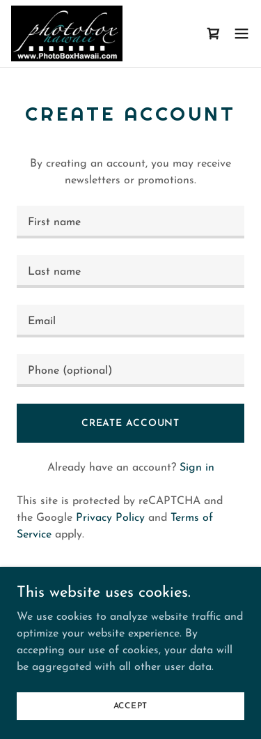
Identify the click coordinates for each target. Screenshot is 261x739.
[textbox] (130, 222)
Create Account (130, 423)
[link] (66, 33)
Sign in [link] (197, 467)
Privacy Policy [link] (110, 518)
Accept (130, 705)
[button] (241, 33)
